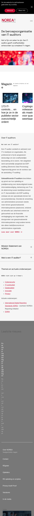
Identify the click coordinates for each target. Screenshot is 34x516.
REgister (6, 466)
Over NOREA (8, 450)
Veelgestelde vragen (10, 452)
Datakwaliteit (9, 288)
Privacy (7, 294)
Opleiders (6, 472)
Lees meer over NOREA (10, 232)
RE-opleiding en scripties (12, 479)
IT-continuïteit (10, 286)
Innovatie (8, 291)
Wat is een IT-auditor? (11, 258)
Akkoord (10, 10)
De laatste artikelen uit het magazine (20, 84)
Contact (5, 459)
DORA (7, 312)
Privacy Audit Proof (10, 486)
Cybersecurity (10, 283)
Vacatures (6, 492)
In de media (7, 499)
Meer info (22, 10)
